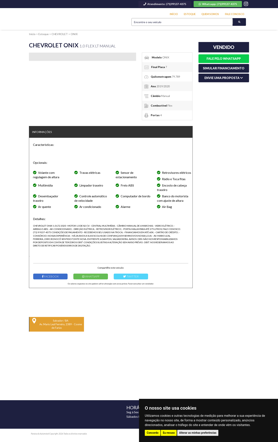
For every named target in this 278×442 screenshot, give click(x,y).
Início (174, 14)
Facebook (50, 276)
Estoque (190, 14)
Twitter (131, 276)
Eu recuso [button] (169, 432)
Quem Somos (210, 14)
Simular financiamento (223, 68)
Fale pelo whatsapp (224, 58)
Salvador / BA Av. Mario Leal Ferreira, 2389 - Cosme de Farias (57, 323)
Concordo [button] (152, 432)
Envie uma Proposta (223, 78)
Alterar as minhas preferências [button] (197, 432)
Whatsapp (90, 276)
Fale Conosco (234, 14)
